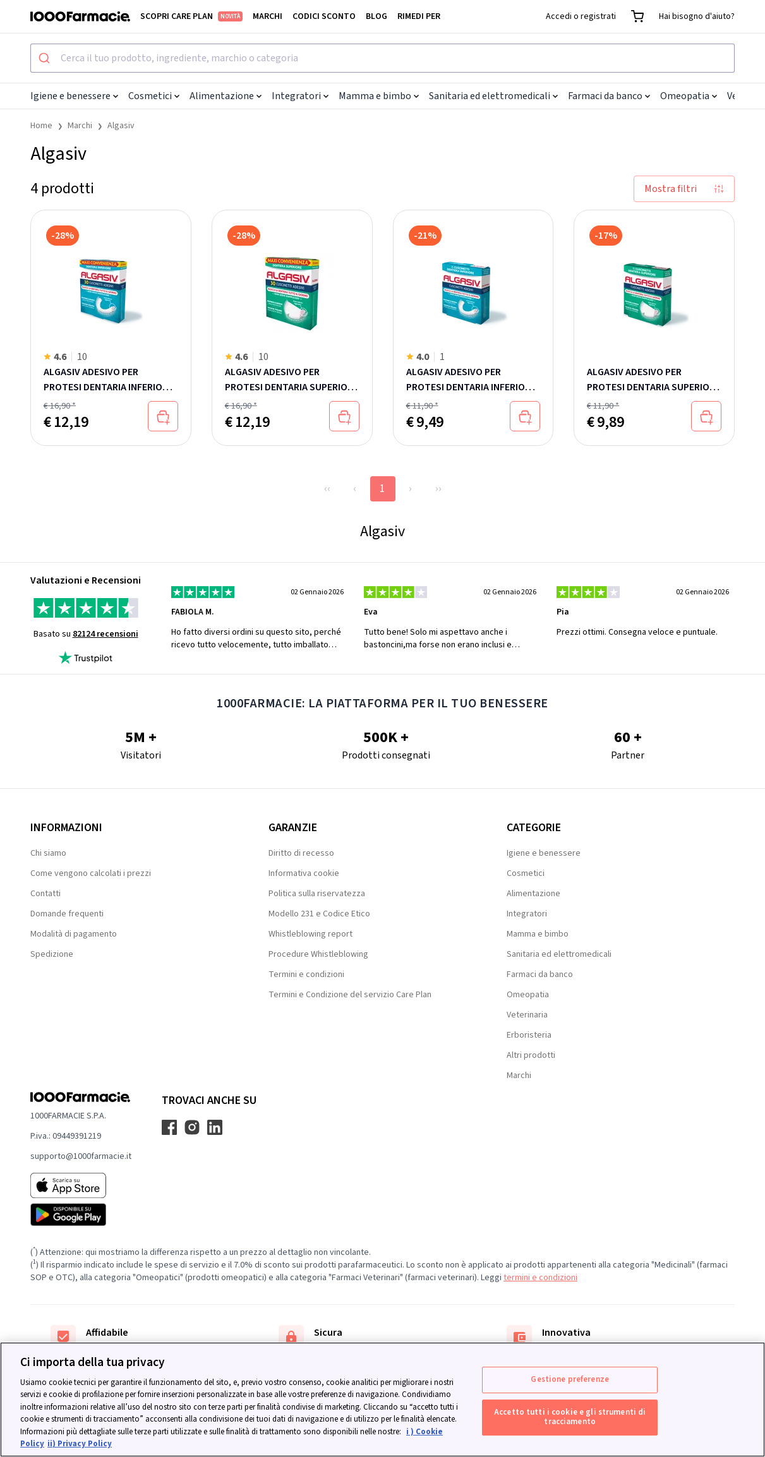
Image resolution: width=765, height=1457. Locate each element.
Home (41, 125)
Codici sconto (324, 16)
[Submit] (46, 58)
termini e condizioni (540, 1277)
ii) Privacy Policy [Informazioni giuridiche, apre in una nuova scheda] (79, 1443)
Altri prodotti (531, 1055)
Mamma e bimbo (379, 96)
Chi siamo (48, 853)
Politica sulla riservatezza (316, 893)
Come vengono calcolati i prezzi (90, 873)
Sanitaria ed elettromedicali (493, 96)
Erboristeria (529, 1035)
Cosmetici (153, 96)
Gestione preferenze (569, 1379)
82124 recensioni (105, 634)
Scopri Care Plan (191, 16)
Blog (376, 16)
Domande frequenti (67, 914)
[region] (382, 1399)
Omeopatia (688, 96)
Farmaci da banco (609, 96)
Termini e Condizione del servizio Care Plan (349, 994)
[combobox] (382, 58)
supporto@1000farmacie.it (80, 1156)
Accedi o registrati (581, 16)
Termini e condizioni (306, 974)
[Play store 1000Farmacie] (80, 1214)
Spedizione (51, 954)
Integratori (300, 96)
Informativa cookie (303, 873)
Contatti (45, 893)
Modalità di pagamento (73, 934)
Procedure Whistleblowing (318, 954)
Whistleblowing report (310, 934)
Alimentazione (226, 96)
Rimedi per (418, 16)
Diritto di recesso (301, 853)
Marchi (267, 16)
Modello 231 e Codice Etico (319, 914)
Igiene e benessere (74, 96)
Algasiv (121, 125)
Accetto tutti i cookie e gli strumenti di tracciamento (570, 1417)
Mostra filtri (684, 189)
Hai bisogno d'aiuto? (697, 16)
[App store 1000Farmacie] (80, 1185)
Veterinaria (527, 1015)
